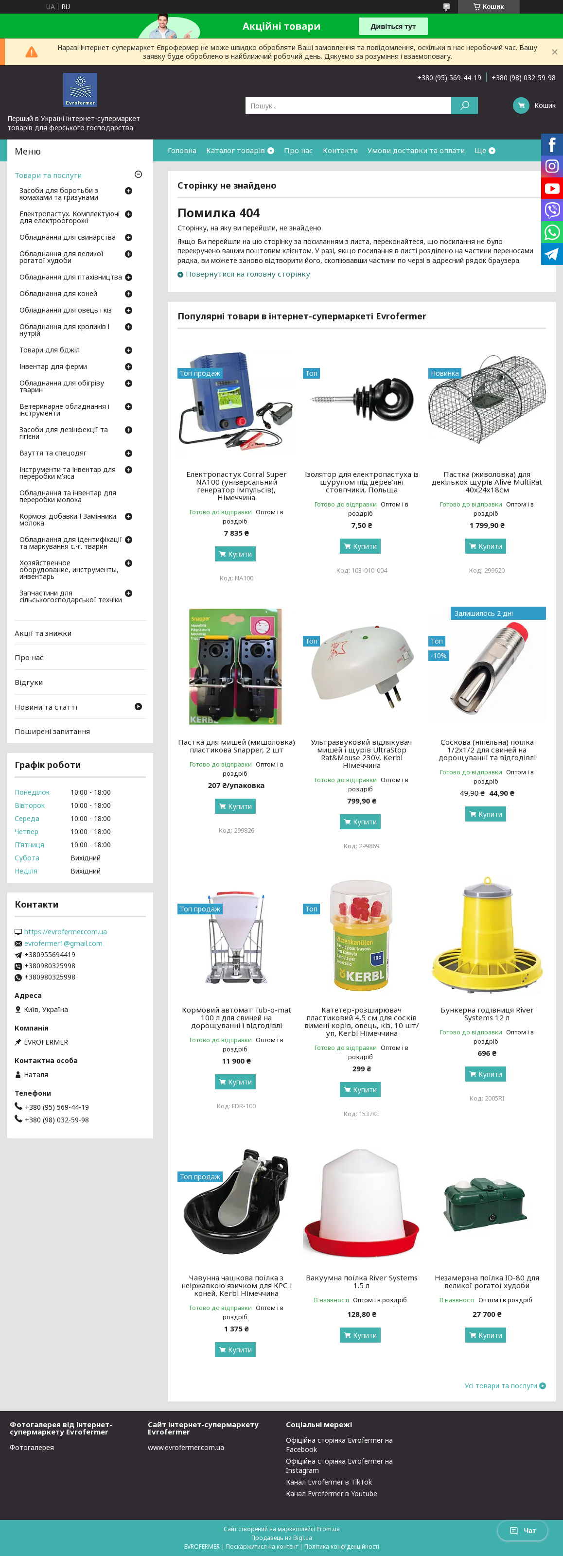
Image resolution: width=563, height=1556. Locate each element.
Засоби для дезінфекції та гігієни (63, 433)
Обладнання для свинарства (67, 238)
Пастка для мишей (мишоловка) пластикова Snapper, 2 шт (236, 745)
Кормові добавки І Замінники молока (67, 520)
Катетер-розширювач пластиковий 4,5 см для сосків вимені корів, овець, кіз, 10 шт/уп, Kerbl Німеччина (361, 1021)
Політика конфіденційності (341, 1546)
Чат (523, 1530)
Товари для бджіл (49, 350)
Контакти (340, 150)
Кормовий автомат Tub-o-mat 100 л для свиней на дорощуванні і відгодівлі (236, 1017)
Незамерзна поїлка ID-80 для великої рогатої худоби (487, 1281)
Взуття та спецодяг (53, 453)
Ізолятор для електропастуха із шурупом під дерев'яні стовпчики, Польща (362, 481)
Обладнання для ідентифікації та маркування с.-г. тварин (70, 543)
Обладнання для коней (58, 294)
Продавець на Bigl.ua (281, 1538)
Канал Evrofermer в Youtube (331, 1493)
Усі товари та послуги (501, 1385)
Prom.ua (328, 1529)
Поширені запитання (52, 731)
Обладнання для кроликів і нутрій (64, 330)
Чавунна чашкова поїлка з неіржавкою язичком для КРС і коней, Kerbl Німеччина (236, 1285)
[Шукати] (464, 105)
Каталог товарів (235, 150)
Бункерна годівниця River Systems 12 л (487, 1013)
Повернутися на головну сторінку (248, 274)
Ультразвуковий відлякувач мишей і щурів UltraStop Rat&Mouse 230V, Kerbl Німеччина (361, 753)
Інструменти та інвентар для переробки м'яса (67, 473)
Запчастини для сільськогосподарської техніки (70, 597)
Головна (182, 150)
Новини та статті (46, 706)
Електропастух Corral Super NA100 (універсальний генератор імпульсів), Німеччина (236, 485)
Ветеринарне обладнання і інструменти (64, 410)
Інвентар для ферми (53, 367)
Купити (240, 554)
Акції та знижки (43, 633)
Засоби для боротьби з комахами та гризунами (58, 194)
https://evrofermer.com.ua (65, 931)
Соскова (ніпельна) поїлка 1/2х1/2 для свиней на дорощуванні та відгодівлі (487, 749)
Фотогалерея (32, 1447)
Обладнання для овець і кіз (65, 311)
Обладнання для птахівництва (70, 277)
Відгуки (29, 682)
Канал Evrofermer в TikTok (329, 1481)
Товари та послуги (48, 175)
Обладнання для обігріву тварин (61, 387)
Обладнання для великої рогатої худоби (61, 257)
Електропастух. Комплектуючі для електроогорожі (69, 217)
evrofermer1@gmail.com (63, 943)
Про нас (298, 150)
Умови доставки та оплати (416, 150)
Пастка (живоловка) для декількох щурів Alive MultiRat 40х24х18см (487, 481)
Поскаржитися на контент (262, 1546)
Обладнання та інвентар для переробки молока (67, 497)
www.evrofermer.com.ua (186, 1447)
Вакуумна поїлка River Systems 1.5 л (362, 1281)
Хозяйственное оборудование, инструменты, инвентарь (69, 570)
